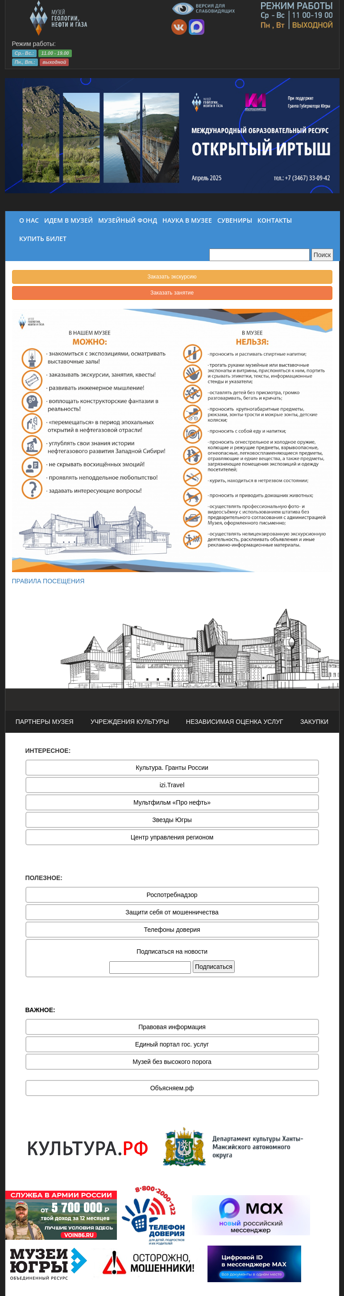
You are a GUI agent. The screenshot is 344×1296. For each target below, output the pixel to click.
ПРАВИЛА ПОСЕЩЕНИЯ (48, 581)
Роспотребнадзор (172, 894)
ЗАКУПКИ (314, 721)
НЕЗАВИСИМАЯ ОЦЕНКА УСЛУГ (234, 721)
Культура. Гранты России (172, 767)
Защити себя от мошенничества (172, 912)
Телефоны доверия (172, 929)
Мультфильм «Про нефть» (172, 802)
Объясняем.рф (172, 1088)
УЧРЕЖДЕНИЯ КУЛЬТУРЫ (130, 721)
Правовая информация (172, 1026)
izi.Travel (172, 785)
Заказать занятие (172, 293)
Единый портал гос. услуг (172, 1044)
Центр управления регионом (172, 837)
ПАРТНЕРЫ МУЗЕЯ (45, 721)
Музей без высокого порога (172, 1061)
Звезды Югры (172, 819)
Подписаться (213, 966)
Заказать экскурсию (171, 277)
